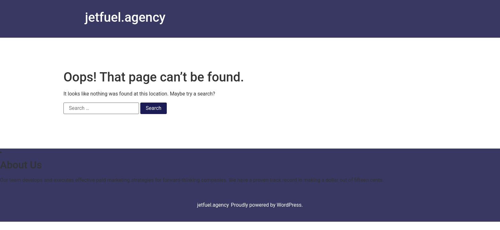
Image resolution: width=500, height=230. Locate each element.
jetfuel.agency (125, 17)
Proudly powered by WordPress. (267, 205)
